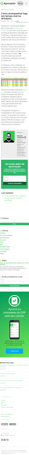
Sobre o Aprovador (7, 407)
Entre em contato (7, 414)
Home (3, 400)
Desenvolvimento (7, 9)
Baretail (19, 65)
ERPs (3, 403)
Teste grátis (5, 416)
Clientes (4, 405)
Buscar (14, 224)
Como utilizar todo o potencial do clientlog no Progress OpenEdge (15, 198)
